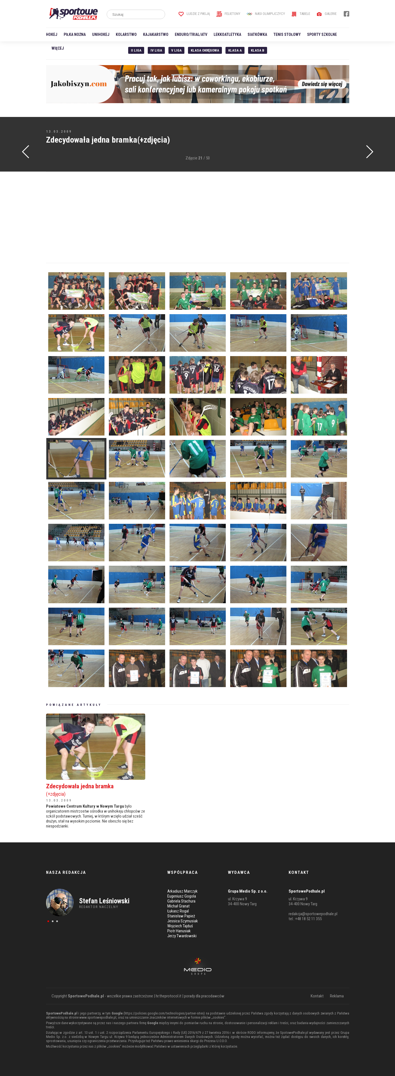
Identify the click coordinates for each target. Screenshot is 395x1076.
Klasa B (257, 50)
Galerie (326, 14)
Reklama (337, 996)
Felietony (228, 14)
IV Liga (156, 50)
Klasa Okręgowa (205, 50)
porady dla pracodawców (204, 996)
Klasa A (235, 50)
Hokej (51, 34)
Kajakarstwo (155, 34)
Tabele (300, 14)
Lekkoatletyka (227, 34)
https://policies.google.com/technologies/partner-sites (164, 1013)
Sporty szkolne (322, 34)
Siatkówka (257, 34)
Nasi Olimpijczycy (266, 14)
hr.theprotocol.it (168, 996)
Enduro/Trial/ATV (191, 34)
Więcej (58, 48)
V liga (176, 50)
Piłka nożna (75, 34)
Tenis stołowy (287, 34)
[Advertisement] (197, 217)
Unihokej (100, 34)
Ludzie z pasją (194, 14)
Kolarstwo (126, 34)
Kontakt (317, 996)
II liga (136, 50)
